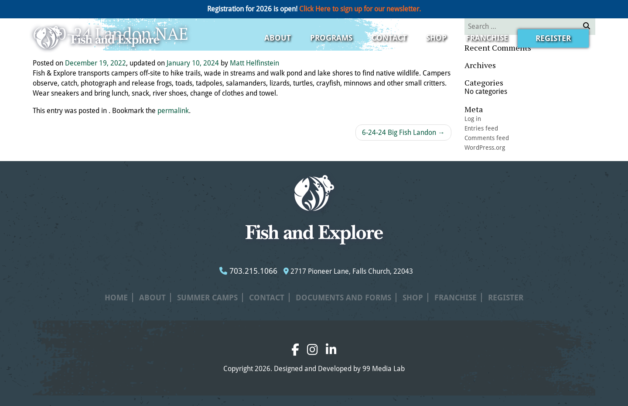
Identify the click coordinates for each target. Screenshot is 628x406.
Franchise (487, 37)
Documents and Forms (343, 297)
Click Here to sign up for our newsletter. (360, 9)
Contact (389, 37)
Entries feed (481, 128)
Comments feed (486, 137)
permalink (173, 111)
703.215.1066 (248, 270)
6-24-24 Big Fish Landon (403, 132)
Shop (436, 37)
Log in (472, 118)
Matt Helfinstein (254, 63)
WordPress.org (484, 147)
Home (116, 297)
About (277, 37)
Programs (331, 37)
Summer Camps (207, 297)
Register (553, 38)
